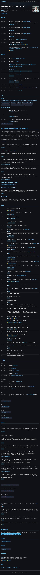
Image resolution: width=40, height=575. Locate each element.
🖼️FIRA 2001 (19, 322)
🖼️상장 (8, 210)
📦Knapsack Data (7, 164)
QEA (26, 1)
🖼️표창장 (13, 222)
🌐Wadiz (21, 71)
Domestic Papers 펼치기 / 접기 (7, 490)
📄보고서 (8, 348)
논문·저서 (33, 1)
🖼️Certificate (11, 50)
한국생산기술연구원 (19, 381)
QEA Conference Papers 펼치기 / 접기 (8, 184)
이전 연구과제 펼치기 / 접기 (6, 123)
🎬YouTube (11, 66)
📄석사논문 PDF (11, 30)
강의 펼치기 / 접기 (5, 406)
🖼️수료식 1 (22, 44)
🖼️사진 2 (15, 318)
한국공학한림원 (31, 239)
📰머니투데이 (13, 249)
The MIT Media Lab (30, 394)
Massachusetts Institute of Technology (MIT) (28, 87)
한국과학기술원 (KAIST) (27, 21)
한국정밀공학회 (28, 271)
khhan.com (3, 1)
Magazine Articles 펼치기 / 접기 (7, 496)
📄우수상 (18, 44)
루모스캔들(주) (13, 69)
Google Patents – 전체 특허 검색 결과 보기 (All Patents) (11, 534)
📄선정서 (8, 218)
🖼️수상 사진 (12, 210)
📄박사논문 (3, 147)
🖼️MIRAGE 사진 (14, 335)
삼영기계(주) (17, 61)
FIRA (8, 320)
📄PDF (2, 156)
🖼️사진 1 (11, 318)
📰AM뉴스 (11, 236)
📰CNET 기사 (11, 71)
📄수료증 (10, 44)
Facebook (18, 567)
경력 (21, 1)
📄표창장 (14, 44)
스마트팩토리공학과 (15, 58)
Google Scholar (4, 13)
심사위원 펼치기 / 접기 (5, 412)
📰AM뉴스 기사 (27, 64)
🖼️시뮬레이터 (14, 322)
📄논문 (8, 318)
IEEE (23, 342)
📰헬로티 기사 (22, 64)
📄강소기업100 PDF (12, 64)
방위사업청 (17, 217)
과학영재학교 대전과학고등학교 (21, 39)
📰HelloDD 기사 (16, 71)
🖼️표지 (2, 506)
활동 (30, 1)
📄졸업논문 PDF (11, 36)
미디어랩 (17, 87)
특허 (36, 1)
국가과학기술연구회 (14, 375)
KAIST (22, 42)
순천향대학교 (22, 58)
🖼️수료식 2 (26, 44)
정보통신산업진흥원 (31, 252)
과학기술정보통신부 (10, 235)
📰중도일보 (17, 281)
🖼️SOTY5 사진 (9, 322)
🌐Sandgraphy (33, 64)
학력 (19, 1)
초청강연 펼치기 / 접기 (5, 401)
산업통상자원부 (27, 229)
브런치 (14, 567)
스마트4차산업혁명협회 (15, 370)
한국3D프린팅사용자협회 (21, 275)
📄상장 (8, 236)
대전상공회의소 (13, 388)
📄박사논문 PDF (11, 24)
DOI (32, 441)
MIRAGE (2, 557)
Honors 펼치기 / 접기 (5, 541)
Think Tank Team (12, 80)
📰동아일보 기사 (11, 75)
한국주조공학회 (13, 368)
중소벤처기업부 (11, 111)
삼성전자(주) (20, 85)
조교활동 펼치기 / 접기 (5, 549)
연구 (23, 1)
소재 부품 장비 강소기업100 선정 (14, 63)
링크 (38, 1)
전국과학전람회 (12, 345)
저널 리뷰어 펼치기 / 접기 (6, 417)
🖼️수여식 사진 (13, 218)
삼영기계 (2, 10)
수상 (28, 1)
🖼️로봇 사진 (9, 335)
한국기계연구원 (18, 383)
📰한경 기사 (17, 64)
